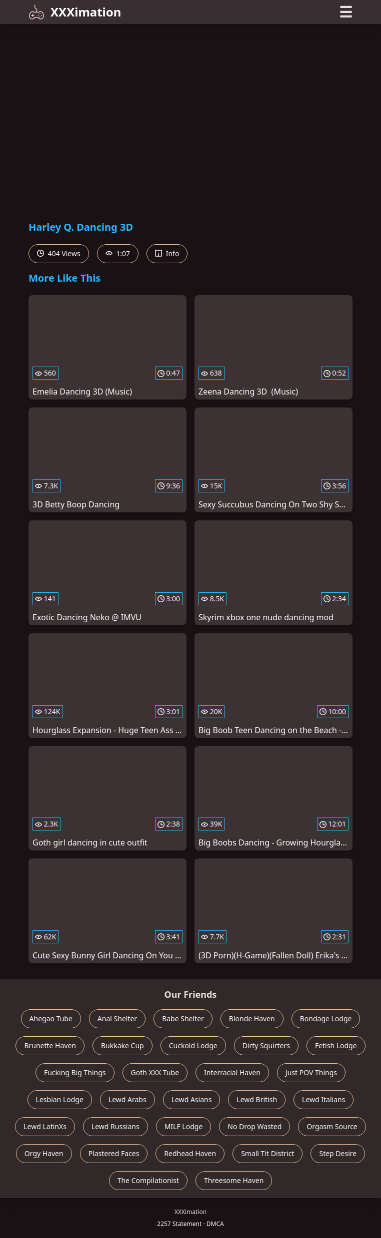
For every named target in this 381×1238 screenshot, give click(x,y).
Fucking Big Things (75, 1072)
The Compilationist (148, 1180)
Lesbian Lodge (60, 1099)
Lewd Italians (323, 1099)
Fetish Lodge (336, 1045)
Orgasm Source (331, 1126)
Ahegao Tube (51, 1018)
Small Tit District (267, 1153)
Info (167, 253)
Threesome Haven (234, 1180)
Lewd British (256, 1099)
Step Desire (337, 1153)
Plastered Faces (114, 1153)
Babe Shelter (183, 1018)
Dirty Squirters (266, 1045)
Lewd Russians (116, 1126)
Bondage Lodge (326, 1018)
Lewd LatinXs (45, 1126)
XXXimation (74, 11)
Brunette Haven (50, 1045)
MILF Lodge (183, 1126)
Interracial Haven (232, 1072)
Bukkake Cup (122, 1045)
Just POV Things (311, 1072)
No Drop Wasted (255, 1126)
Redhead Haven (190, 1153)
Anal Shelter (117, 1018)
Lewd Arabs (127, 1099)
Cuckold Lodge (193, 1045)
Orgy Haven (44, 1153)
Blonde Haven (252, 1018)
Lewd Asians (192, 1099)
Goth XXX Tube (155, 1072)
